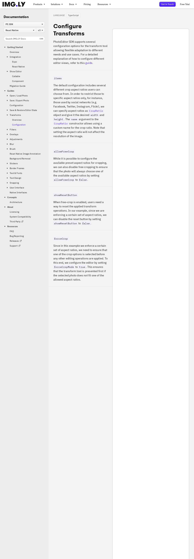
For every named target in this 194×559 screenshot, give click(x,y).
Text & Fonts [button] (14, 173)
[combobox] (24, 24)
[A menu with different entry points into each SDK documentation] (73, 4)
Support (15, 245)
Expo (14, 61)
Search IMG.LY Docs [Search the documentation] (24, 38)
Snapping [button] (12, 182)
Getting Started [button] (13, 47)
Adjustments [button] (14, 139)
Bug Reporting (17, 236)
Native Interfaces (18, 192)
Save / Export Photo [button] (17, 100)
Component (18, 81)
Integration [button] (13, 57)
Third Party (16, 221)
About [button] (8, 207)
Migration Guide (17, 86)
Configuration (16, 105)
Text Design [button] (13, 178)
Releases (16, 241)
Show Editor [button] (14, 71)
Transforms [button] (13, 115)
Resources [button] (11, 226)
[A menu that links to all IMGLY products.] (38, 4)
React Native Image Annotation (25, 153)
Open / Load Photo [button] (17, 95)
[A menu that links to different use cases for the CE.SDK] (56, 4)
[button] (80, 106)
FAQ (12, 231)
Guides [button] (9, 90)
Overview (14, 52)
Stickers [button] (12, 163)
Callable (16, 76)
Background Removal (20, 158)
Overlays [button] (12, 134)
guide (88, 63)
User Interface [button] (15, 187)
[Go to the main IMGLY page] (13, 4)
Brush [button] (10, 149)
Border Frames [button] (15, 168)
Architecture (16, 202)
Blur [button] (10, 144)
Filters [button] (11, 129)
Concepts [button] (10, 197)
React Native (18, 66)
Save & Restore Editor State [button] (21, 110)
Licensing (14, 211)
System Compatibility (20, 216)
